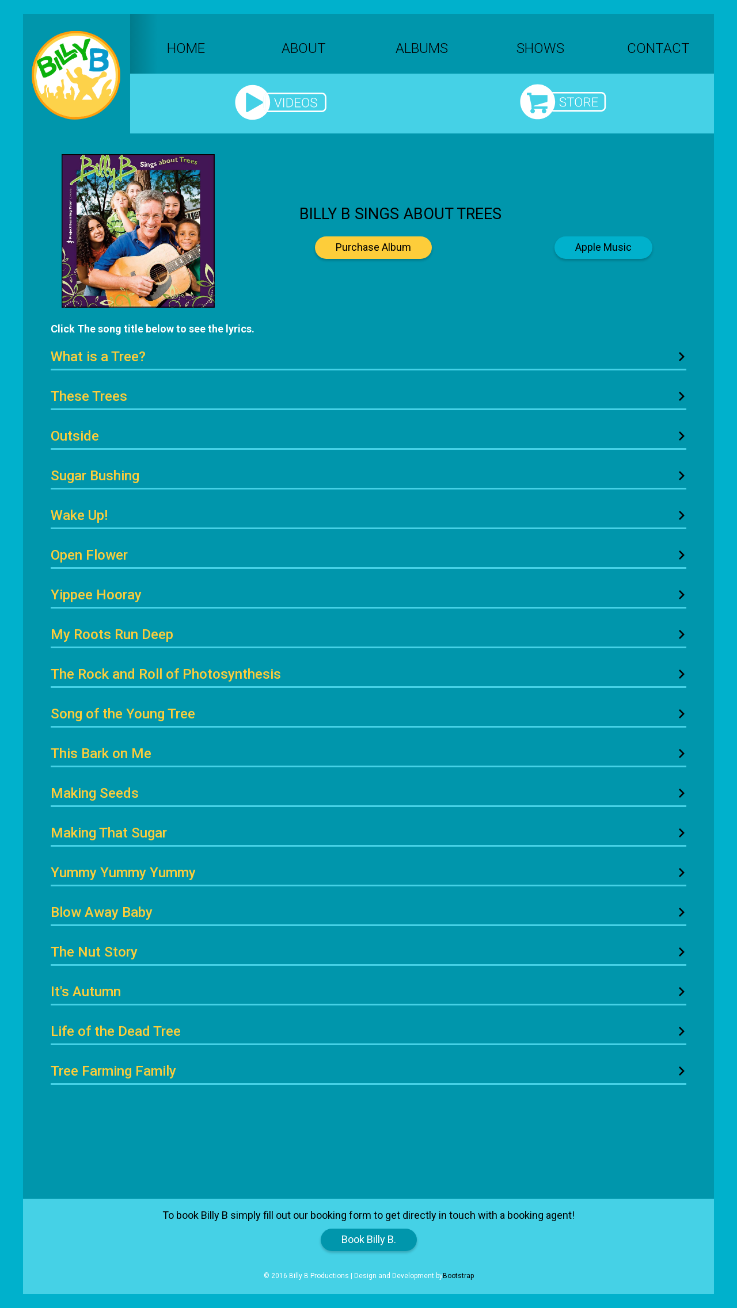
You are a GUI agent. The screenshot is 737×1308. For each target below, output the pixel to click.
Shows (540, 48)
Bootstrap (458, 1276)
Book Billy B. (368, 1239)
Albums (422, 48)
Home (186, 48)
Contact (658, 48)
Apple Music (603, 247)
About (304, 48)
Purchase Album (373, 247)
